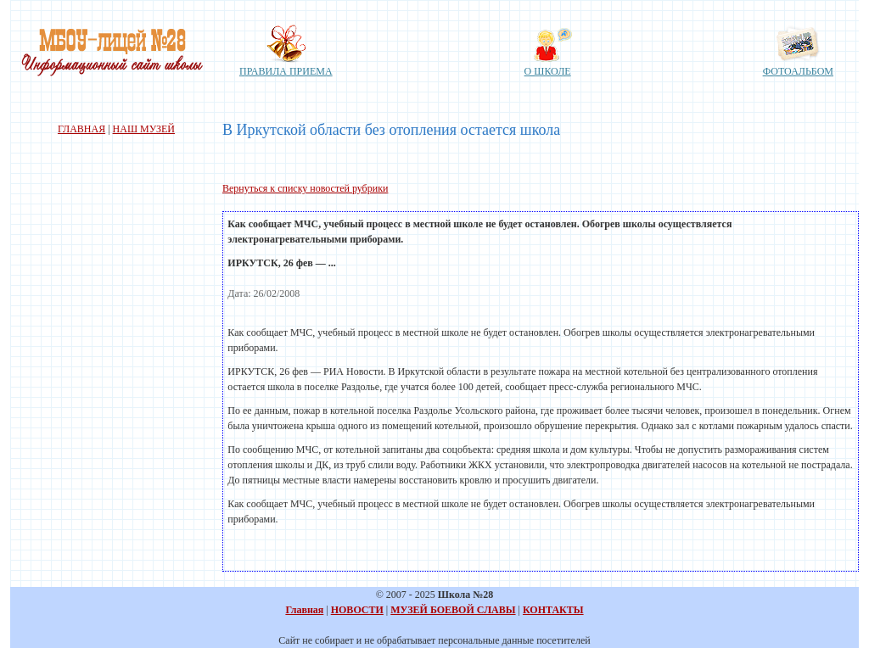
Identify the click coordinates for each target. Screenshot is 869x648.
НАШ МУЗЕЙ (144, 129)
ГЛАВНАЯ (81, 129)
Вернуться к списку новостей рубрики (305, 188)
